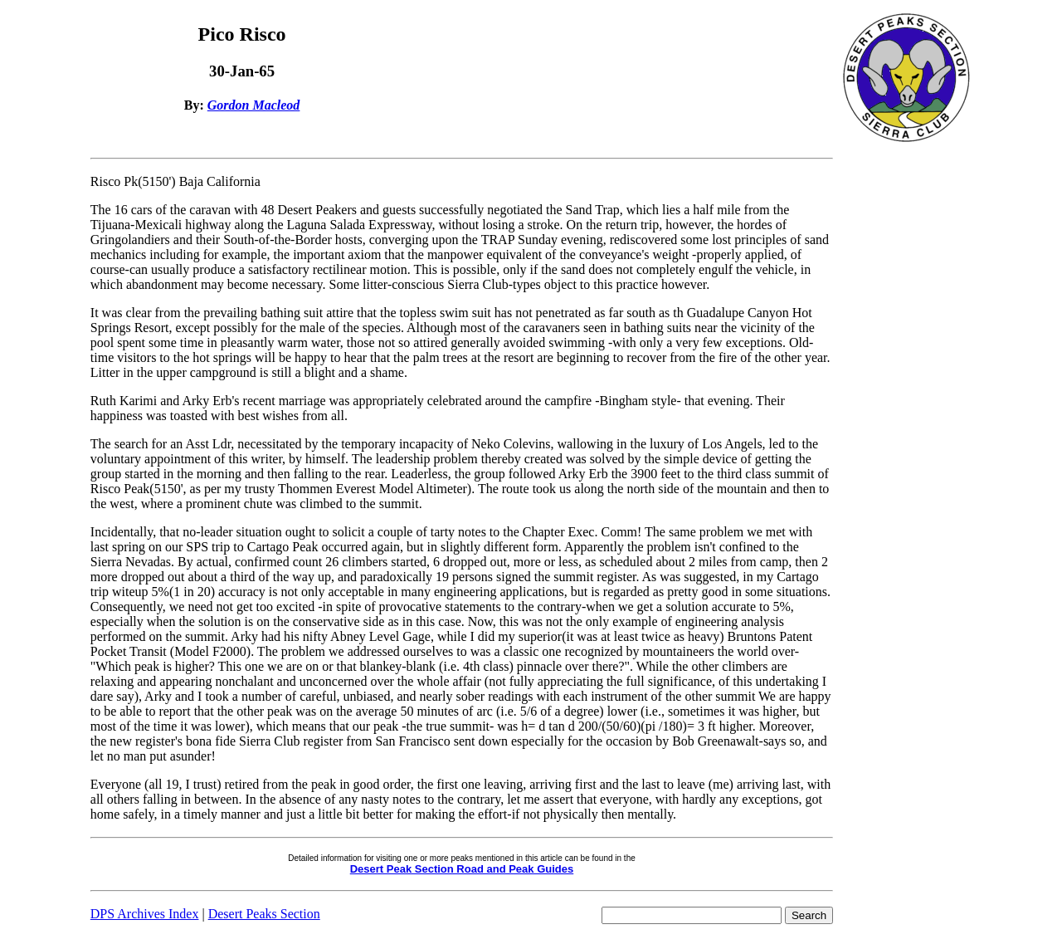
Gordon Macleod (253, 105)
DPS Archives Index (144, 914)
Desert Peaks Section (264, 914)
